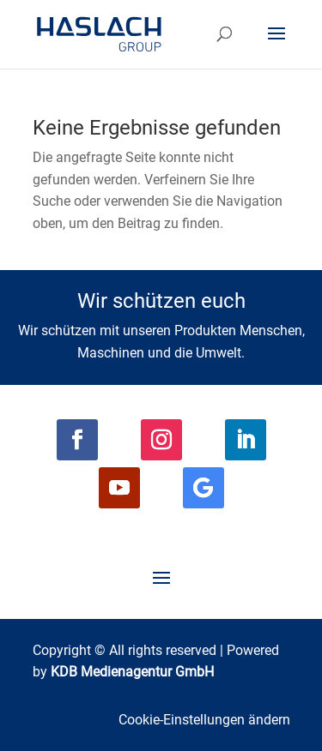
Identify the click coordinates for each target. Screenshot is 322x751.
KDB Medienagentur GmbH (132, 672)
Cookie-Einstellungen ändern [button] (204, 720)
